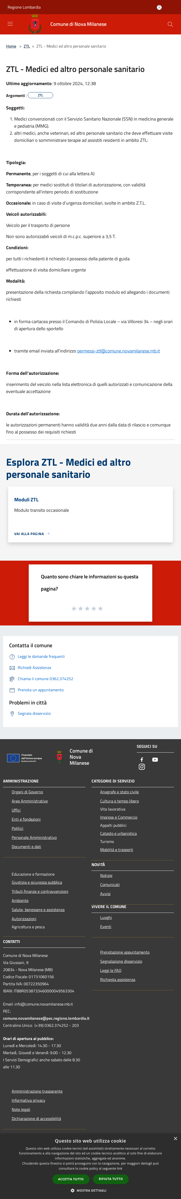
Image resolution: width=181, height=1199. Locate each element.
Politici (17, 828)
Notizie (106, 875)
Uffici (16, 810)
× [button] (175, 1139)
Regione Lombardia (24, 7)
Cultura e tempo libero (119, 801)
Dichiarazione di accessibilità (36, 1118)
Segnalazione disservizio (121, 961)
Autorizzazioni (24, 919)
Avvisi (105, 894)
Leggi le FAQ (111, 970)
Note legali (21, 1109)
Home (11, 46)
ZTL (27, 46)
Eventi (105, 926)
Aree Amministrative (30, 801)
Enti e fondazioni (26, 819)
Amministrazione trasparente (37, 1091)
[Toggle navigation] (10, 24)
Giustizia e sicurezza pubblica (37, 882)
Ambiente (20, 900)
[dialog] (90, 1166)
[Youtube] (155, 760)
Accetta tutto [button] (71, 1179)
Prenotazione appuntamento (124, 952)
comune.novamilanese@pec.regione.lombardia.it (46, 1018)
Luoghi (106, 917)
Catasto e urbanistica (118, 833)
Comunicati (110, 884)
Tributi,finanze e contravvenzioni (40, 891)
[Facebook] (142, 760)
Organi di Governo (27, 792)
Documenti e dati (26, 846)
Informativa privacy (28, 1100)
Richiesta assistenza (117, 979)
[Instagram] (142, 767)
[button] (90, 1190)
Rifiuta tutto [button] (111, 1179)
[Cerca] (170, 24)
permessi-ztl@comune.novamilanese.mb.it (118, 350)
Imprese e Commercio (118, 817)
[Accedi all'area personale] (159, 7)
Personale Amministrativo (34, 837)
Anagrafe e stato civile (119, 792)
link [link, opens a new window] (119, 1168)
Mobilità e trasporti (116, 850)
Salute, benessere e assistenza (38, 910)
